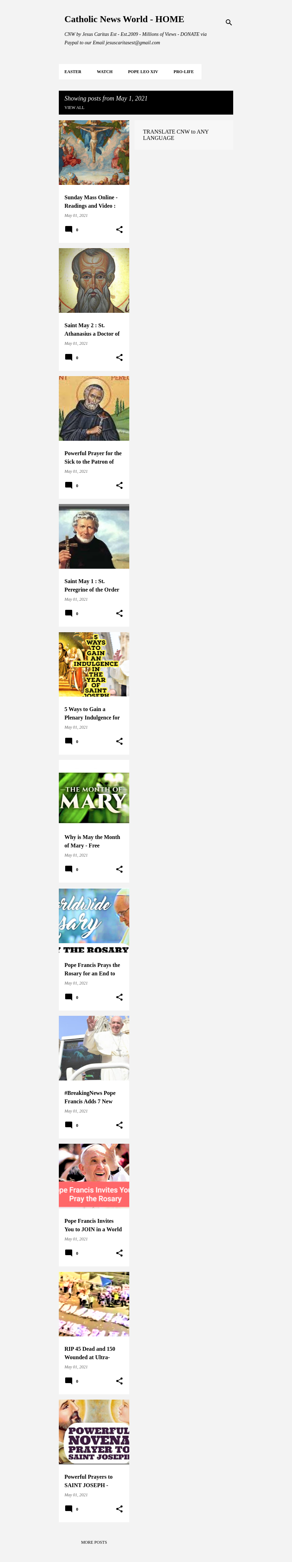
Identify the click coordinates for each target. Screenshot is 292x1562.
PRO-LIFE (184, 71)
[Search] (229, 22)
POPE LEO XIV (143, 71)
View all (74, 107)
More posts (94, 1542)
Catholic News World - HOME (124, 19)
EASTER (72, 71)
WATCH (104, 71)
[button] (119, 229)
